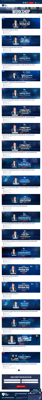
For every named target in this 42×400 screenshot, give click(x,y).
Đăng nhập (37, 2)
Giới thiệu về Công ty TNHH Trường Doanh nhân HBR (21, 398)
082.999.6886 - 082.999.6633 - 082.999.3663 (9, 0)
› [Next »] (24, 370)
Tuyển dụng (31, 2)
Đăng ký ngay (21, 386)
